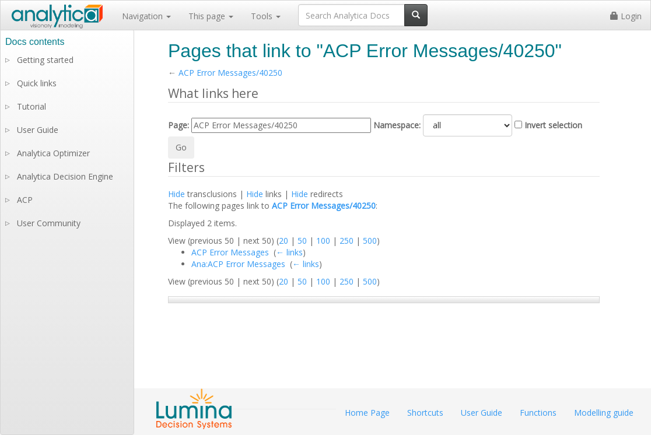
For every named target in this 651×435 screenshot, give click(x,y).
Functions (538, 412)
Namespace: (397, 125)
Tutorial (31, 106)
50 (302, 240)
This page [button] (210, 16)
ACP (25, 199)
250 (347, 240)
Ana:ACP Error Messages (238, 263)
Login (626, 16)
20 (283, 240)
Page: (178, 125)
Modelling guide (604, 412)
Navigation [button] (146, 16)
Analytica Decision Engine (65, 176)
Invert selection (553, 125)
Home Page (367, 412)
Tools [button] (266, 16)
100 (323, 240)
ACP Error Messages (230, 252)
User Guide (37, 129)
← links (289, 252)
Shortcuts (425, 412)
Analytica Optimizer (53, 153)
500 (370, 240)
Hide (176, 193)
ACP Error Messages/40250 (230, 72)
